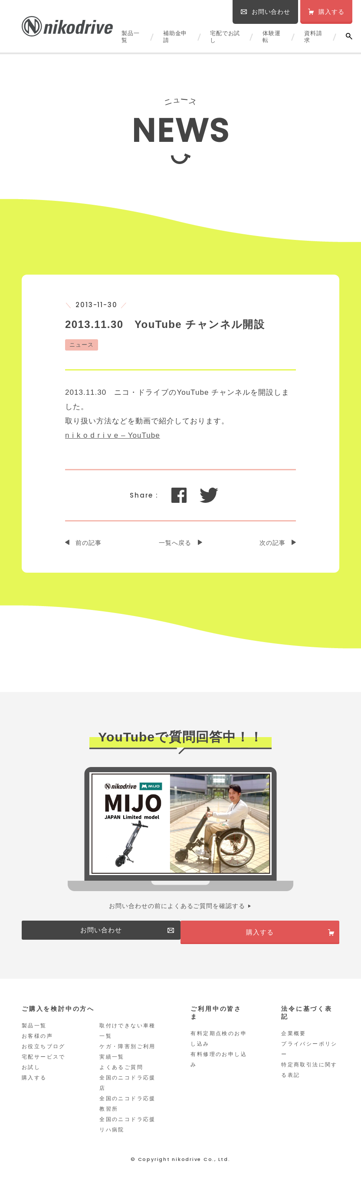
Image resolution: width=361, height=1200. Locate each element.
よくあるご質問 (121, 1077)
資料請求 (313, 37)
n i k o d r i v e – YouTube (112, 435)
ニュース (81, 344)
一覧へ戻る (175, 542)
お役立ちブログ (44, 1056)
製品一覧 (130, 37)
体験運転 (271, 37)
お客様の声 (37, 1046)
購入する (34, 1088)
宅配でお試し (225, 37)
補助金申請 (175, 37)
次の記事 (272, 542)
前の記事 (88, 542)
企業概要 (293, 1043)
